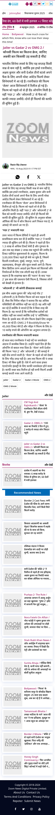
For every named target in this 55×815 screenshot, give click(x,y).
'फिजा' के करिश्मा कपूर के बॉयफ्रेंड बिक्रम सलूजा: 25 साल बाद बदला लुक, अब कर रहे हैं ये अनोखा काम (37, 693)
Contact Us (33, 792)
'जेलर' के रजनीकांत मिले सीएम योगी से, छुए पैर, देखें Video (35, 407)
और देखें (48, 395)
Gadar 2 (16, 379)
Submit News (32, 801)
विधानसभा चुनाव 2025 (34, 13)
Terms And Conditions (17, 796)
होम (4, 13)
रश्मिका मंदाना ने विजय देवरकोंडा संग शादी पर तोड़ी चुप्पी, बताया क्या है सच (36, 549)
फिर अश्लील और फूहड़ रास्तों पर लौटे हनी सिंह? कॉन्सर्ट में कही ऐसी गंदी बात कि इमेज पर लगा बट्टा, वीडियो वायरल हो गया (37, 761)
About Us (19, 792)
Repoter (18, 801)
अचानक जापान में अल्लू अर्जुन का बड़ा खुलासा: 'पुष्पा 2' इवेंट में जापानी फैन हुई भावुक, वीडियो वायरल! (37, 599)
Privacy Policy (41, 796)
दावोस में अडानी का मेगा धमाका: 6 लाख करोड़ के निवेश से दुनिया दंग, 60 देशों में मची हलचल (36, 475)
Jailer (5, 379)
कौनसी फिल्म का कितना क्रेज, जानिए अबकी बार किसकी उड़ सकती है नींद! (37, 448)
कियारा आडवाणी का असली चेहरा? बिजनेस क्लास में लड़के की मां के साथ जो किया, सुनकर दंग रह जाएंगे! (37, 528)
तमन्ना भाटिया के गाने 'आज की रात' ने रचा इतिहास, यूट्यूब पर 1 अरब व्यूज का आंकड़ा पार (37, 716)
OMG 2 (47, 379)
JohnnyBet (15, 13)
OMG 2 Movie (10, 386)
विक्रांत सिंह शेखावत (18, 164)
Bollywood (17, 34)
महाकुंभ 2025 (26, 27)
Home (5, 34)
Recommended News (27, 492)
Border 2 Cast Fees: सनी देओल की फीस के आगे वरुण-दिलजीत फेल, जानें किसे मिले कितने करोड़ (37, 505)
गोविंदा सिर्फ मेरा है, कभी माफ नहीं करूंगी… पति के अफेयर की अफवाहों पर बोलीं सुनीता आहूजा (37, 667)
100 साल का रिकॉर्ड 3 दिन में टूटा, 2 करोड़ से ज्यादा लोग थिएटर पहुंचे (36, 427)
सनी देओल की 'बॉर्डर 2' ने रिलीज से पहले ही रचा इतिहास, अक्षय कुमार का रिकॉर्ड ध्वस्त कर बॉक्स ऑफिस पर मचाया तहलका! (37, 573)
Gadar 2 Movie (32, 379)
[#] (17, 177)
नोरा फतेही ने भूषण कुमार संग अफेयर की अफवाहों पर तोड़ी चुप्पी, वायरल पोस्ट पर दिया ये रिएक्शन (37, 622)
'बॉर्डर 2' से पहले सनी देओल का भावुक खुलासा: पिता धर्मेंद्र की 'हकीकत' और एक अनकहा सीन (37, 738)
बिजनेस (6, 464)
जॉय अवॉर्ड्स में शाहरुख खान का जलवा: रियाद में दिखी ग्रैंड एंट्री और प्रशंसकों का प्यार (37, 645)
